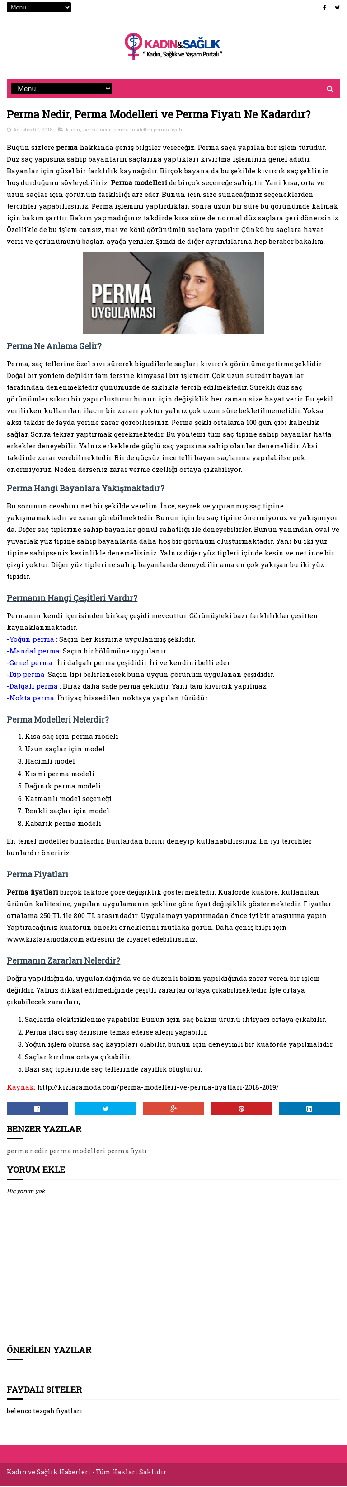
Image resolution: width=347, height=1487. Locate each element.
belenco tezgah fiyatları (45, 1412)
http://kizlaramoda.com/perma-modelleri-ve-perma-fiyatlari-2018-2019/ (158, 1088)
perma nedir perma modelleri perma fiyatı (132, 130)
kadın (73, 130)
